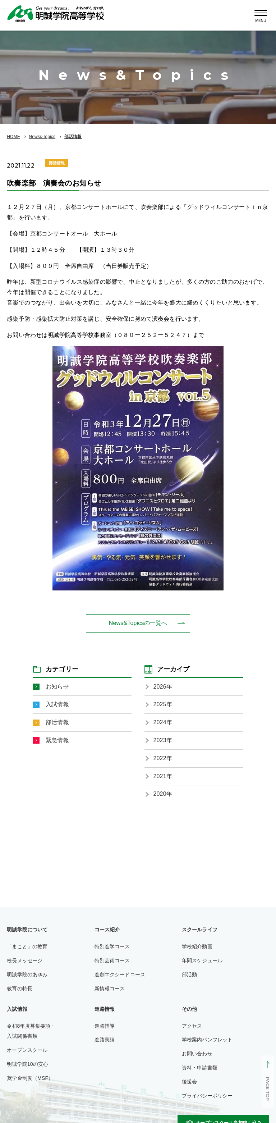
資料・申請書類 (199, 1067)
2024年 (162, 722)
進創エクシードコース (120, 974)
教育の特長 (19, 988)
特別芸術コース (112, 960)
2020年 (162, 794)
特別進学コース (112, 946)
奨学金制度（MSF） (30, 1078)
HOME (13, 136)
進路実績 (105, 1039)
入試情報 (57, 704)
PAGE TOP (267, 1089)
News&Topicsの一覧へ (138, 623)
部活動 (189, 974)
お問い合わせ (197, 1053)
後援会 (189, 1082)
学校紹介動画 (197, 946)
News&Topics (42, 136)
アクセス (192, 1026)
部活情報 (73, 136)
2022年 (162, 758)
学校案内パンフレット (207, 1039)
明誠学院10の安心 (27, 1064)
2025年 (162, 704)
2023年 (162, 740)
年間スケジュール (202, 960)
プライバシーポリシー (207, 1096)
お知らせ (57, 687)
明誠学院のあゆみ (27, 974)
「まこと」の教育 (27, 946)
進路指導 (105, 1026)
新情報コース (110, 988)
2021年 (162, 776)
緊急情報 (57, 740)
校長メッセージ (24, 960)
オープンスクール (27, 1050)
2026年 (162, 687)
